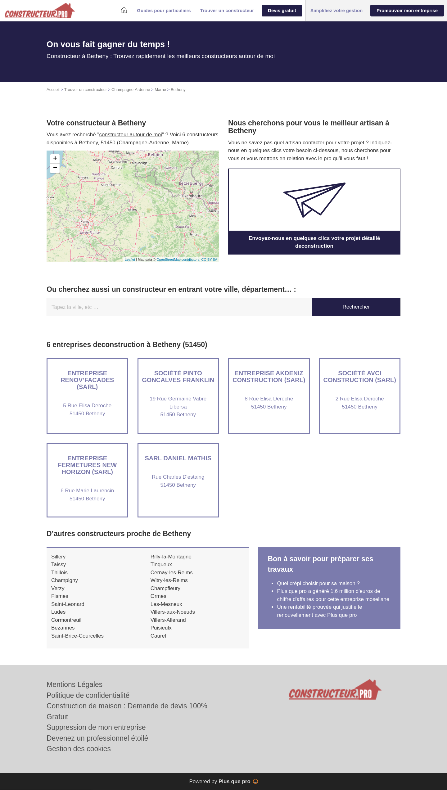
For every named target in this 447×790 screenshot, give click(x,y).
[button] (163, 11)
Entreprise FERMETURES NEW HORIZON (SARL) (87, 465)
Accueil (53, 89)
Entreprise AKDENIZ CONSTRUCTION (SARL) (269, 376)
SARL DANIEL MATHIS (178, 458)
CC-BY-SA (209, 259)
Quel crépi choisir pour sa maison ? (318, 583)
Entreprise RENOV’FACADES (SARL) (87, 380)
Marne (160, 89)
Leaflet (130, 259)
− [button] (55, 168)
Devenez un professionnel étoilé (97, 738)
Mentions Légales (74, 684)
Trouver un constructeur (85, 89)
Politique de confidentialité (88, 695)
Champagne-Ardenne (130, 89)
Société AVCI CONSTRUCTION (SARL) (359, 376)
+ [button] (55, 159)
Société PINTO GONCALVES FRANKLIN (178, 376)
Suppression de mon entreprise (96, 727)
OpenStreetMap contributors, (178, 259)
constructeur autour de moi (130, 135)
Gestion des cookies (79, 749)
